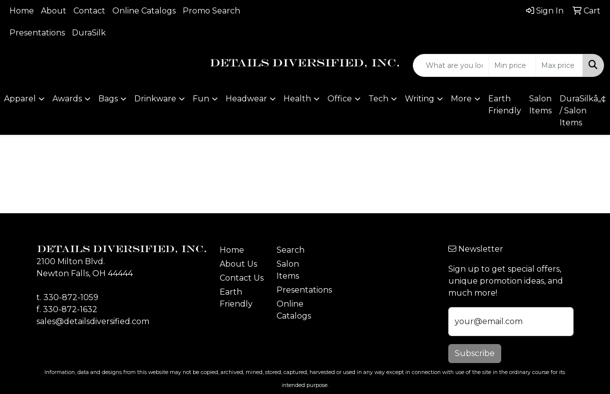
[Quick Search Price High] (559, 65)
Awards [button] (67, 98)
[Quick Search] (451, 65)
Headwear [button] (246, 98)
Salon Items (540, 104)
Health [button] (297, 98)
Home (21, 10)
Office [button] (339, 98)
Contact (89, 10)
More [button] (461, 98)
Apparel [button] (20, 98)
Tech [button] (378, 98)
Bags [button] (108, 98)
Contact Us (242, 278)
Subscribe (475, 353)
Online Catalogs (144, 10)
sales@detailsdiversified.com (92, 321)
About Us (238, 264)
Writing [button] (419, 98)
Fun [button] (201, 98)
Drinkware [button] (155, 98)
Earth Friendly (504, 104)
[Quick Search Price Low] (512, 65)
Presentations (37, 32)
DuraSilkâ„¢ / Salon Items (583, 110)
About (53, 10)
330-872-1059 (70, 297)
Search (291, 250)
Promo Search (211, 10)
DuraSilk (89, 32)
